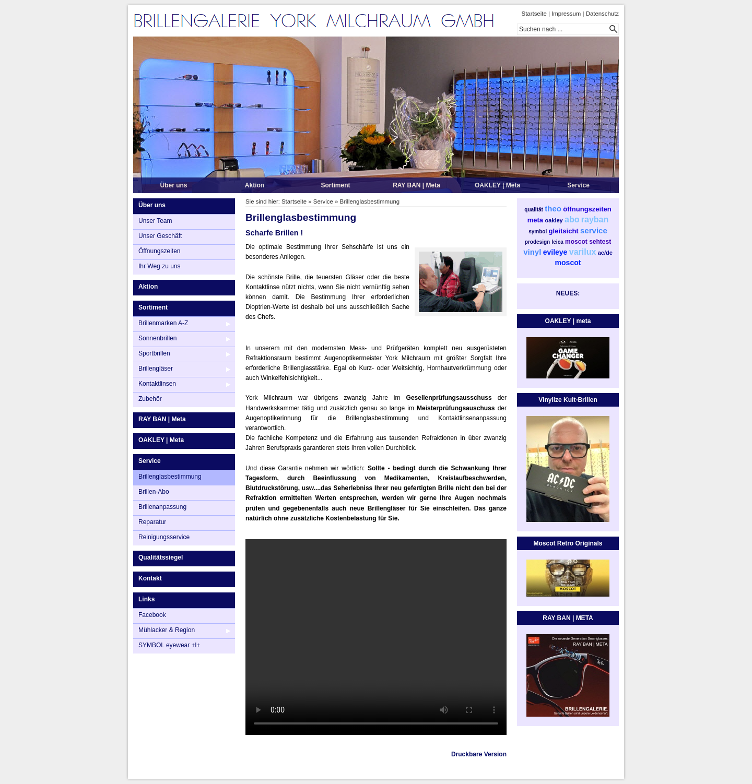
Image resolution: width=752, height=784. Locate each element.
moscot (576, 241)
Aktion (254, 185)
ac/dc (605, 253)
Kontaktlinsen (157, 383)
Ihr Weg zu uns (159, 266)
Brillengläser (155, 368)
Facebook (152, 615)
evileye (555, 252)
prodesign (537, 242)
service (593, 230)
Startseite (534, 13)
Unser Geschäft (160, 236)
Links (146, 599)
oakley (553, 220)
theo (553, 208)
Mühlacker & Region (166, 630)
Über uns (173, 185)
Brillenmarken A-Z (163, 323)
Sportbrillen (154, 353)
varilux (582, 251)
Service (578, 185)
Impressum (566, 13)
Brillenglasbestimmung (170, 476)
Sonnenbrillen (157, 338)
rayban (594, 219)
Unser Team (155, 220)
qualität (533, 209)
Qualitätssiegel (160, 557)
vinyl (532, 251)
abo (572, 219)
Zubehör (150, 398)
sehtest (600, 241)
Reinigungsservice (164, 537)
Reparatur (152, 522)
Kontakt (150, 578)
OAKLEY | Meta (497, 185)
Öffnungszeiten (159, 251)
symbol (537, 231)
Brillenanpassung (162, 506)
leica (557, 242)
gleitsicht (564, 231)
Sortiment (335, 185)
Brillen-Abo (153, 491)
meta (535, 220)
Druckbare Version (479, 754)
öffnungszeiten (587, 209)
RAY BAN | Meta (416, 185)
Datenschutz (602, 13)
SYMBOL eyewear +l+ (169, 645)
